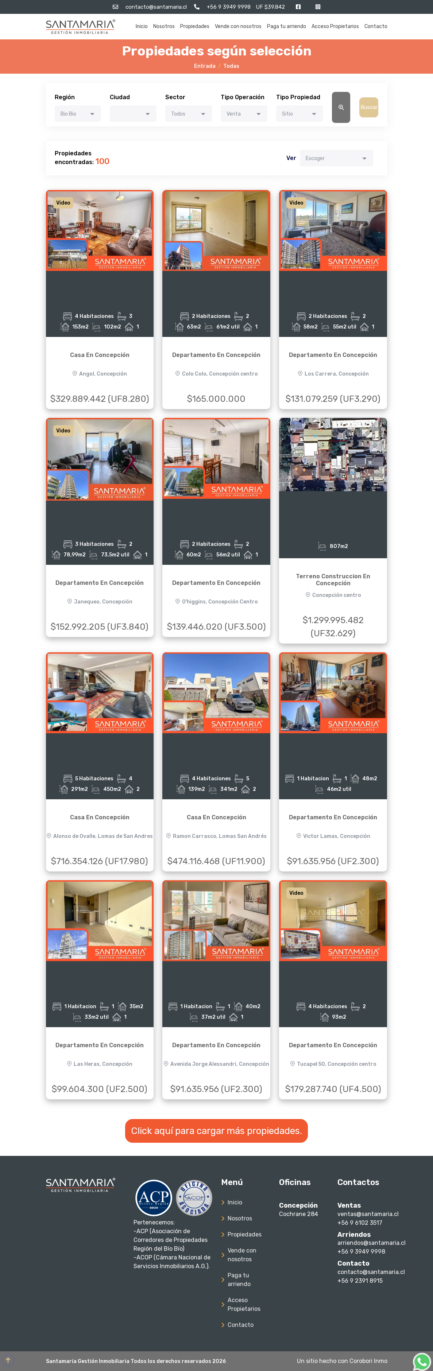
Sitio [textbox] (287, 114)
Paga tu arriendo (286, 26)
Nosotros (164, 26)
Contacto (375, 26)
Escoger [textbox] (315, 158)
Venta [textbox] (234, 114)
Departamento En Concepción (216, 355)
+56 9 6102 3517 (359, 1222)
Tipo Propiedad (298, 97)
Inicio (142, 26)
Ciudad (120, 97)
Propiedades (194, 26)
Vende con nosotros (238, 26)
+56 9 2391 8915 (360, 1280)
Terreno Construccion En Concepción (333, 580)
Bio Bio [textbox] (68, 114)
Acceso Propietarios (335, 26)
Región (65, 97)
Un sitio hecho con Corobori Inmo (342, 1361)
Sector (175, 97)
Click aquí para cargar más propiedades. (216, 1131)
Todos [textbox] (178, 114)
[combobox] (78, 113)
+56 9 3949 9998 (361, 1251)
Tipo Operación (242, 97)
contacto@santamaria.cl (371, 1272)
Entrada (205, 66)
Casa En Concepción (99, 355)
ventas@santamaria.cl (368, 1214)
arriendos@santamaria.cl (371, 1242)
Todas (231, 66)
